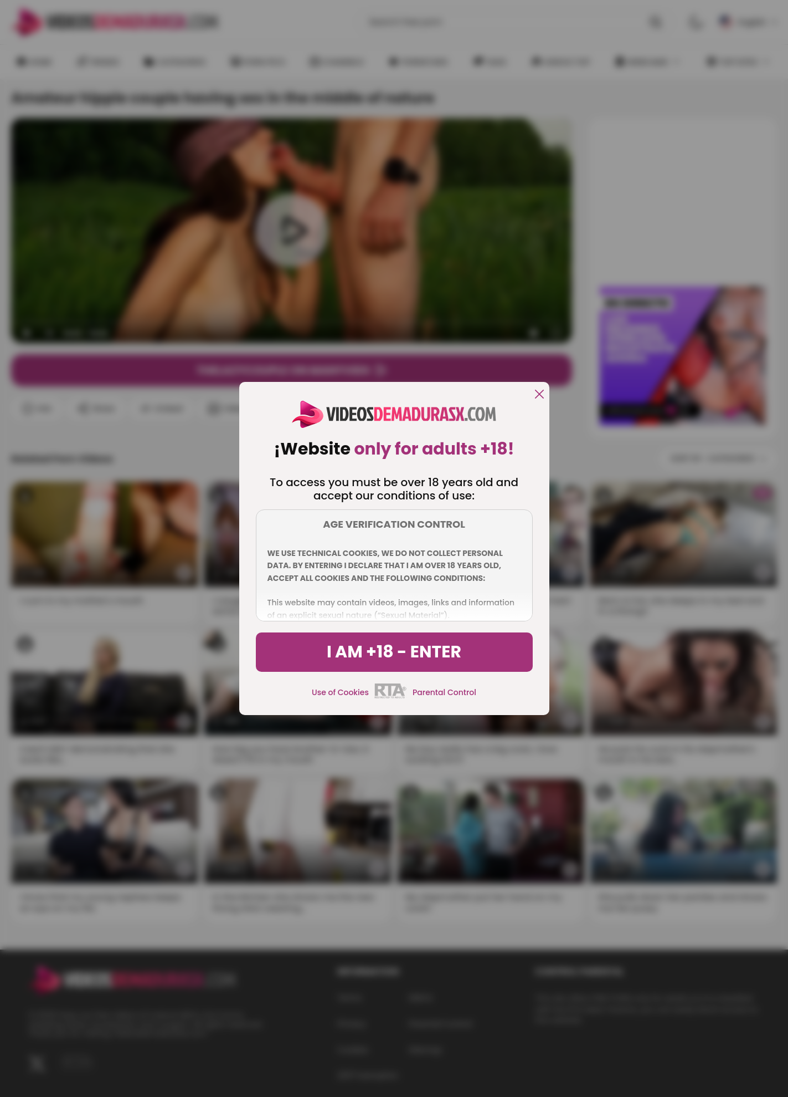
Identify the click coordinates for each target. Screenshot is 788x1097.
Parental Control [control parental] (444, 692)
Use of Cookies (340, 692)
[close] (539, 395)
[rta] (390, 696)
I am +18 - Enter (394, 652)
